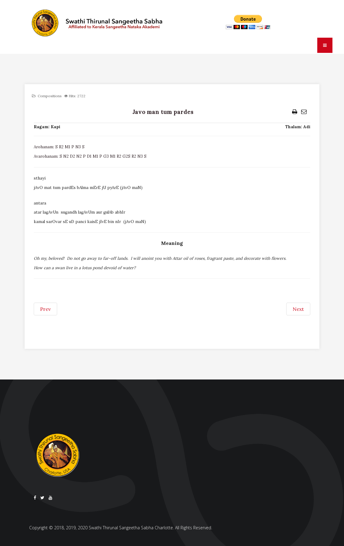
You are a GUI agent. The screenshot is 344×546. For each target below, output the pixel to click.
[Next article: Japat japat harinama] (298, 309)
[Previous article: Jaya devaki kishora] (45, 309)
